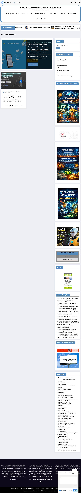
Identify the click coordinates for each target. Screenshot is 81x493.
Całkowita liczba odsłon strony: (64, 76)
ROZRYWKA (61, 426)
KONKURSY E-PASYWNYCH (64, 402)
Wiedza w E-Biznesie (63, 436)
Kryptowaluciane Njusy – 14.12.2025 (40, 27)
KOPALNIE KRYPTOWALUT (64, 404)
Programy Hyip (62, 421)
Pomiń (71, 490)
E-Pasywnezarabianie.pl (28, 490)
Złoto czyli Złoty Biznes (63, 447)
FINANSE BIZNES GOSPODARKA (65, 395)
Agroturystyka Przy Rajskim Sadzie (66, 379)
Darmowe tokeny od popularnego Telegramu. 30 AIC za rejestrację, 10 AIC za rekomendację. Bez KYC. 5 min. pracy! (12, 96)
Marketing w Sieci (44, 42)
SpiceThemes (55, 490)
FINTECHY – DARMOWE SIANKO (66, 397)
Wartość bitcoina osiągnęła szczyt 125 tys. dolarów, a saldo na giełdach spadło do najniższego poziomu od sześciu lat (67, 335)
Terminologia (61, 429)
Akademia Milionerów (63, 383)
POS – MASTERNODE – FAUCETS (66, 416)
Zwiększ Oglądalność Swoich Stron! (67, 450)
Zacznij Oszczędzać (63, 442)
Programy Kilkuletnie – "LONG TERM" (67, 423)
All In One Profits (62, 384)
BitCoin (60, 387)
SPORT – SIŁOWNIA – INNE (64, 428)
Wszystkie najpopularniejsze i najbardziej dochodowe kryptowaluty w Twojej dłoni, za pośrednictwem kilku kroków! (67, 313)
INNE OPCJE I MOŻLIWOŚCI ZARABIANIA (34, 42)
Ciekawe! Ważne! (62, 391)
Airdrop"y (60, 381)
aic (10, 91)
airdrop (12, 91)
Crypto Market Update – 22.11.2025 (67, 329)
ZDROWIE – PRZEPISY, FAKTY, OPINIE (67, 446)
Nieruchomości (62, 408)
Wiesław (31, 52)
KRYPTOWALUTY (40, 14)
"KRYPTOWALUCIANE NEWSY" (65, 378)
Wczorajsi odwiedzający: (63, 70)
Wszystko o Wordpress (64, 438)
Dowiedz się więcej (33, 64)
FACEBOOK (61, 394)
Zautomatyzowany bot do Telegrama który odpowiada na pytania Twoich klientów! (38, 47)
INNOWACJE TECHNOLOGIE (65, 400)
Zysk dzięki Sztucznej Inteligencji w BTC (68, 306)
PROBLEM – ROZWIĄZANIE (64, 418)
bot (45, 52)
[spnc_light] (41, 19)
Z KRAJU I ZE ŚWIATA (63, 441)
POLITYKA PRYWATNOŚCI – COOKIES (67, 413)
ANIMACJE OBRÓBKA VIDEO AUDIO (66, 386)
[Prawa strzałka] (78, 28)
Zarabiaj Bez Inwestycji (8, 75)
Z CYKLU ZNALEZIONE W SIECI (65, 439)
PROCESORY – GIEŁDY (63, 420)
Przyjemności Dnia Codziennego (66, 425)
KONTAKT (63, 14)
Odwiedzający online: (62, 60)
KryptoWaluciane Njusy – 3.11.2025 (67, 332)
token (20, 91)
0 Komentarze (7, 92)
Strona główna (9, 14)
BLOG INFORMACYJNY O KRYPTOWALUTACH (40, 8)
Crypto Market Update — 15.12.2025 (67, 308)
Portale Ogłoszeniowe (63, 415)
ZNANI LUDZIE (61, 449)
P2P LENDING (61, 410)
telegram (35, 53)
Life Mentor (61, 405)
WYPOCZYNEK (71, 14)
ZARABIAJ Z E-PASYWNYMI (24, 14)
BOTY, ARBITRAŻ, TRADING (64, 389)
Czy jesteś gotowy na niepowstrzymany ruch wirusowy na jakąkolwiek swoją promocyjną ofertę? (67, 300)
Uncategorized (62, 431)
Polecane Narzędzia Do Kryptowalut (67, 412)
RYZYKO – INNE (53, 14)
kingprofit (30, 53)
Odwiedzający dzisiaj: (62, 65)
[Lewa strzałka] (76, 28)
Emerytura (61, 392)
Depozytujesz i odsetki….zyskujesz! (67, 331)
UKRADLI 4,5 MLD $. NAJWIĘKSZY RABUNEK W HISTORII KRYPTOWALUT (66, 27)
